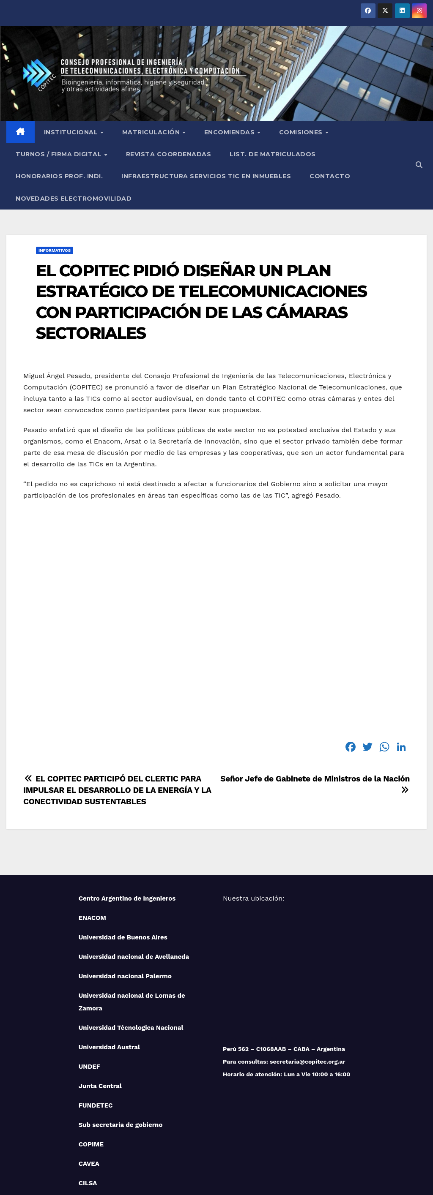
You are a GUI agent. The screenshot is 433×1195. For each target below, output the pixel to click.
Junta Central (100, 1023)
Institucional (72, 69)
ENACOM (92, 855)
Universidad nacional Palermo (125, 913)
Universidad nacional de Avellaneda (134, 894)
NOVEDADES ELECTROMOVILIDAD (74, 135)
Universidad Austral (109, 984)
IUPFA (88, 1139)
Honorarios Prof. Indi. (59, 113)
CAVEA (89, 1101)
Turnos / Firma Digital (60, 91)
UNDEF (89, 1003)
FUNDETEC (96, 1042)
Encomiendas (230, 69)
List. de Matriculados (273, 91)
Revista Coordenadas (168, 91)
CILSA (88, 1120)
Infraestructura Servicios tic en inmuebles (206, 113)
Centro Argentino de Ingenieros (127, 835)
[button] (419, 102)
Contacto (330, 113)
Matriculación (152, 69)
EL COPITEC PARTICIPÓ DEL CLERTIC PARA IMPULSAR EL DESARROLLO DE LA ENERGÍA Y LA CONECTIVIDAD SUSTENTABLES (117, 727)
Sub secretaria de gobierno (121, 1062)
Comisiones (302, 69)
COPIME (91, 1081)
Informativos (54, 187)
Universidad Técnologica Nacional (131, 965)
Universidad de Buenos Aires (123, 874)
